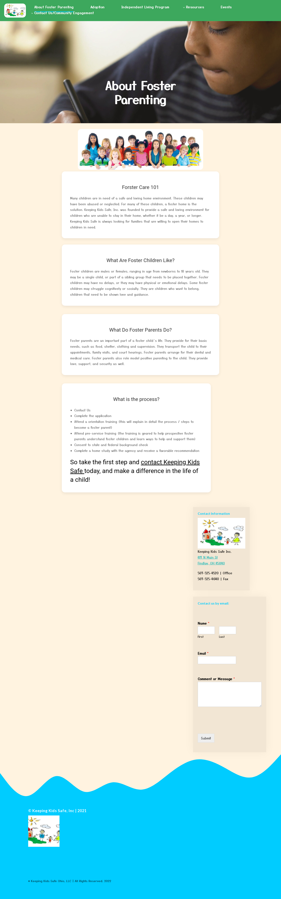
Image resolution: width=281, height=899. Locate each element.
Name (203, 623)
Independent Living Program (145, 6)
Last (222, 637)
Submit (206, 738)
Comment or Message (216, 679)
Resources (195, 6)
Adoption (97, 6)
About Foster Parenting (54, 6)
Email (203, 653)
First (201, 637)
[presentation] (229, 726)
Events (226, 6)
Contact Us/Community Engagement (64, 12)
